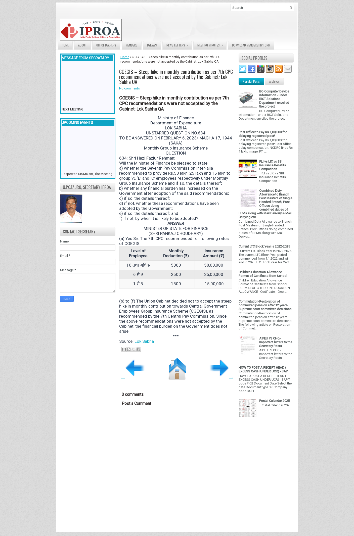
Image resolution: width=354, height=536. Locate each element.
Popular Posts (251, 81)
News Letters (179, 44)
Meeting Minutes (211, 44)
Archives (274, 81)
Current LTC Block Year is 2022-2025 (264, 246)
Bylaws (152, 45)
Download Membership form (251, 45)
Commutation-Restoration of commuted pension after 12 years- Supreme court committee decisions (265, 305)
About (82, 45)
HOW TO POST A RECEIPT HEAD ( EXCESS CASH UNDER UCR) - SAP (263, 369)
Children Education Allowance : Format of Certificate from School (263, 274)
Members (132, 45)
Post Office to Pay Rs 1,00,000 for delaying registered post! (263, 134)
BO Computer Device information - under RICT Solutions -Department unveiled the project (274, 98)
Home (65, 45)
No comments (129, 88)
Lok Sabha (144, 341)
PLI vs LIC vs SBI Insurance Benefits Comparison (272, 165)
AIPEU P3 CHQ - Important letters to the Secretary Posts (275, 342)
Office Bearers (106, 45)
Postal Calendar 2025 (274, 401)
